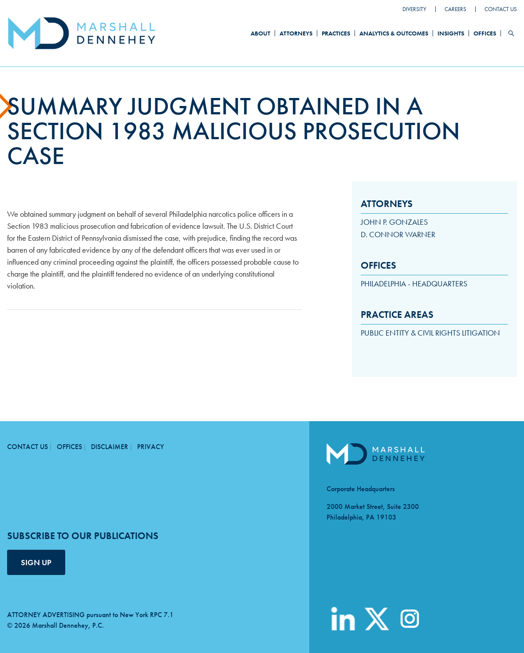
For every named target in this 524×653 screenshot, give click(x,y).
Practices (336, 33)
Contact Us (501, 9)
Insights (450, 33)
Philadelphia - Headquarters (414, 283)
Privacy (150, 446)
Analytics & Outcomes (393, 33)
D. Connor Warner (398, 234)
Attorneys (296, 33)
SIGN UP (36, 562)
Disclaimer (109, 446)
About (260, 33)
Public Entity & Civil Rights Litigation (430, 333)
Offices (484, 33)
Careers (455, 9)
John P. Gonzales (394, 222)
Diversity (414, 9)
